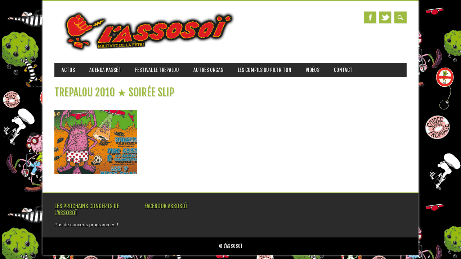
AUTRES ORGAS (208, 70)
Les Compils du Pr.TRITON (264, 70)
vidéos (312, 70)
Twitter (385, 17)
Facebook (370, 17)
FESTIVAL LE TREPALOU (157, 70)
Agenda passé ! (105, 70)
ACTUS (68, 70)
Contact (343, 70)
